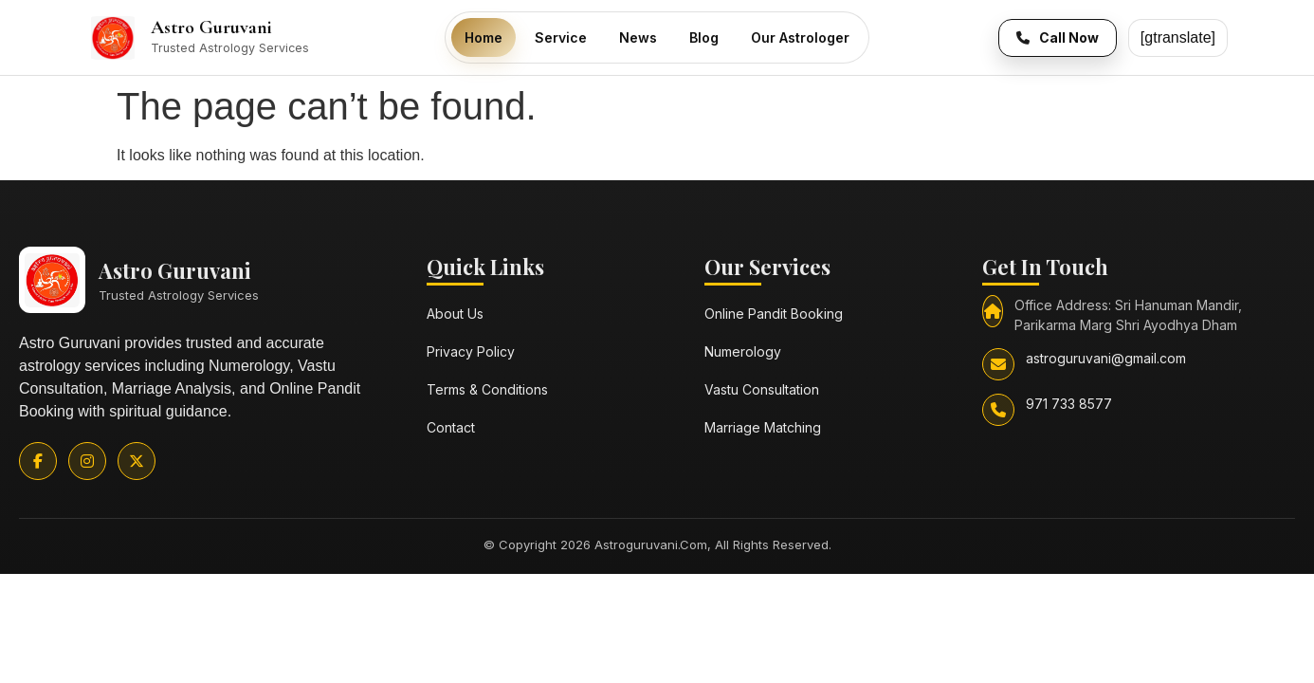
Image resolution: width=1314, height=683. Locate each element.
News (638, 37)
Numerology (742, 351)
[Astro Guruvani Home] (258, 38)
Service (561, 37)
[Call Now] (1057, 38)
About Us (455, 313)
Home (483, 37)
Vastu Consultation (761, 389)
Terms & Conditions (487, 389)
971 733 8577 (1069, 404)
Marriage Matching (762, 427)
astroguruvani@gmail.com (1106, 358)
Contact (451, 427)
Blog (704, 37)
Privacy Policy (471, 351)
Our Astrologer (800, 37)
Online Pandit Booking (773, 313)
